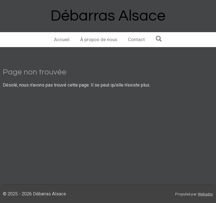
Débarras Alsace (108, 16)
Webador (205, 194)
